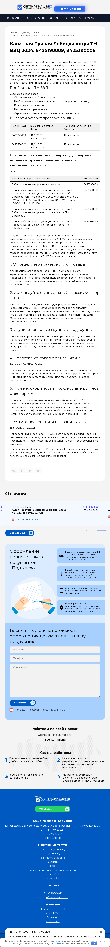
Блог (70, 18)
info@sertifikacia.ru (57, 897)
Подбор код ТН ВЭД (53, 849)
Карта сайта (53, 878)
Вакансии (53, 862)
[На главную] (34, 7)
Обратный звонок (70, 9)
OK (94, 944)
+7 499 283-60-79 (53, 893)
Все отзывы (17, 532)
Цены (55, 18)
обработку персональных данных (47, 709)
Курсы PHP (52, 874)
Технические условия (52, 857)
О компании (36, 18)
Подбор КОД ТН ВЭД (52, 909)
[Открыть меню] (90, 7)
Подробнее (55, 943)
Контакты (86, 18)
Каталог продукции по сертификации (52, 870)
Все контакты (55, 739)
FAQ (52, 866)
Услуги (14, 18)
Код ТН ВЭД (52, 853)
